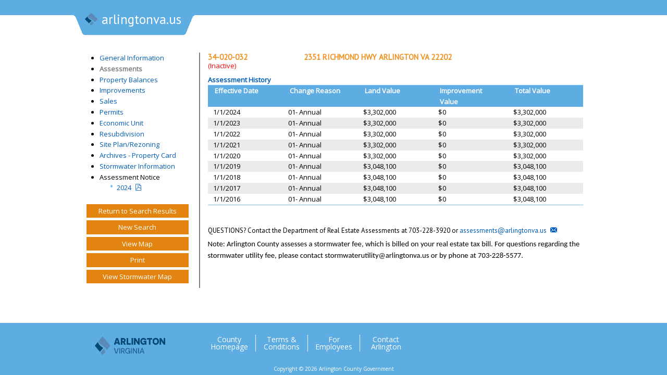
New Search (137, 227)
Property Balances (129, 79)
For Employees (333, 343)
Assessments (121, 68)
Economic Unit (121, 123)
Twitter (505, 339)
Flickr (546, 339)
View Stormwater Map (137, 276)
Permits (111, 112)
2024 (124, 187)
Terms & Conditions (282, 343)
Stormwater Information (137, 166)
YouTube (567, 339)
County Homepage (229, 343)
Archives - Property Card (138, 155)
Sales (108, 101)
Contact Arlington (386, 343)
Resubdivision (122, 134)
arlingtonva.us (132, 20)
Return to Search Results (137, 211)
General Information (132, 58)
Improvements (122, 90)
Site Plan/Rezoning (129, 144)
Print (137, 260)
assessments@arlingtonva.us (503, 230)
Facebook (525, 339)
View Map (137, 243)
